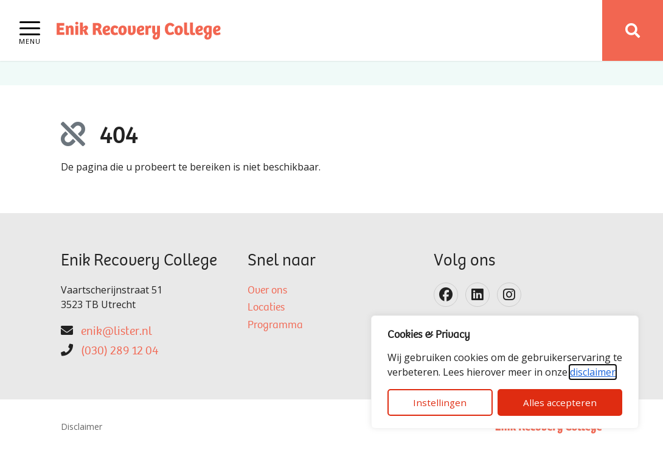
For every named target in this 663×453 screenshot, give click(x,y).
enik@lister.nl (116, 332)
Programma (275, 325)
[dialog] (505, 372)
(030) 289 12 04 (119, 351)
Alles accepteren (560, 402)
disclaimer (593, 372)
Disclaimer (81, 426)
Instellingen (440, 402)
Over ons (267, 291)
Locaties (266, 308)
